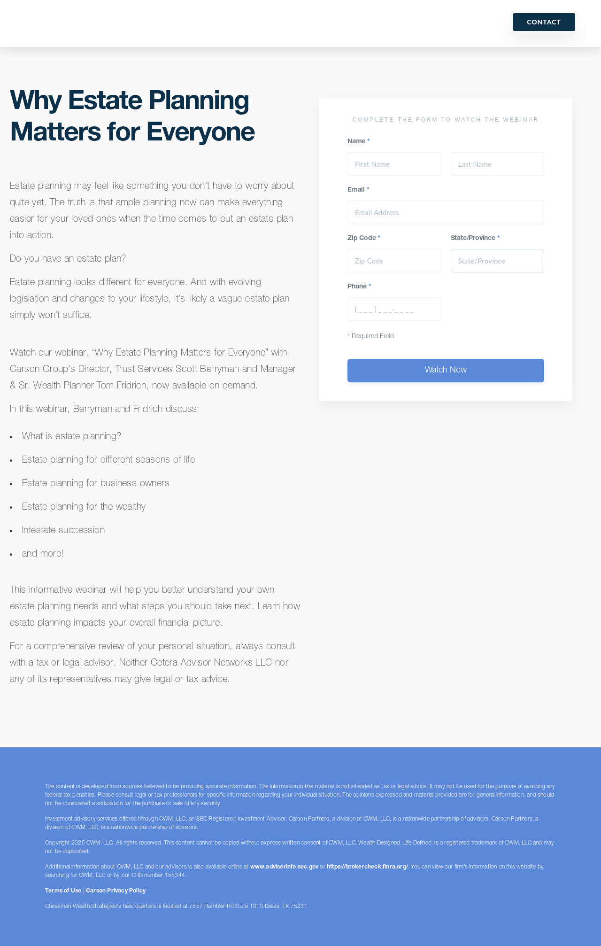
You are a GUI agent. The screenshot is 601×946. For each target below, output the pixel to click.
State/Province (475, 238)
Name (358, 142)
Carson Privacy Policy (116, 891)
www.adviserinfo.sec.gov (284, 867)
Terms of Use (63, 891)
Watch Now (446, 370)
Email (358, 190)
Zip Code (363, 238)
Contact (544, 22)
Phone (359, 287)
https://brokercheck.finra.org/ (367, 867)
